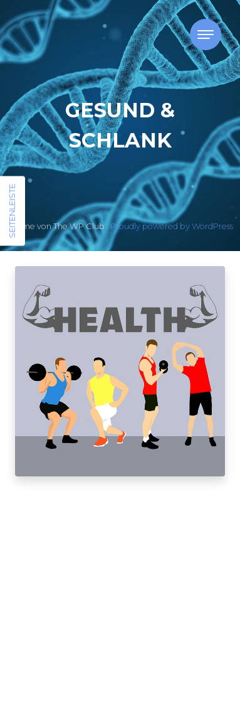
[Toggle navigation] (205, 34)
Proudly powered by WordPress (171, 226)
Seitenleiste (12, 211)
